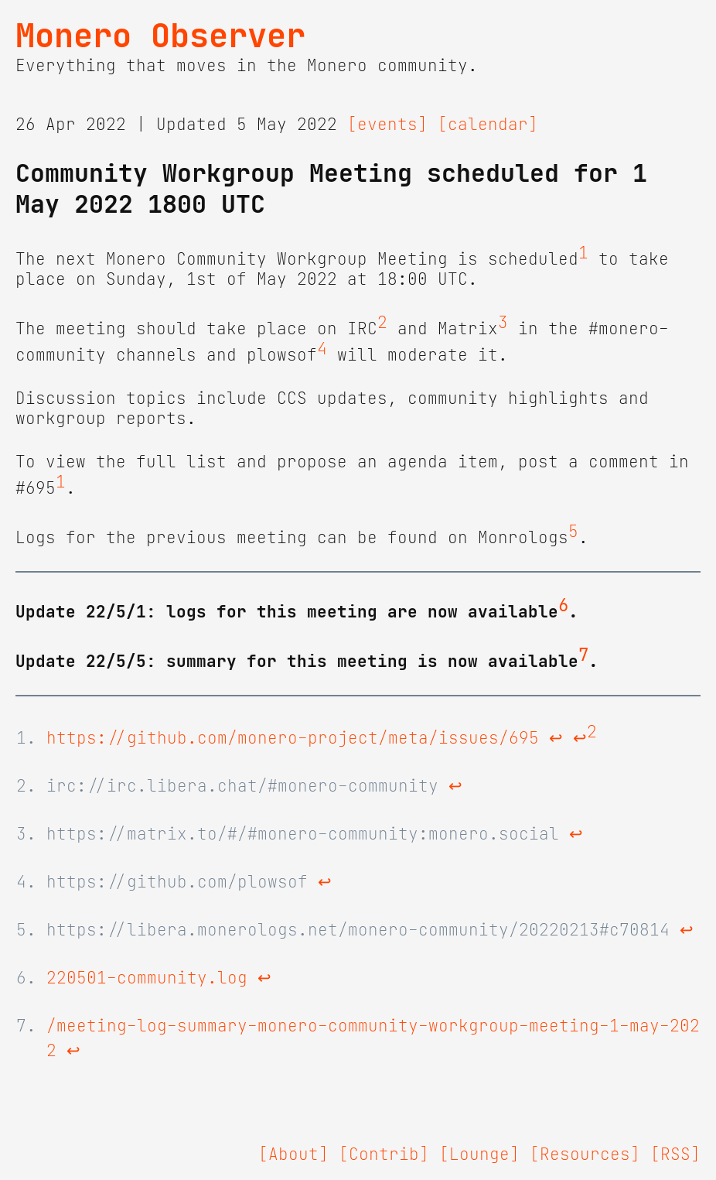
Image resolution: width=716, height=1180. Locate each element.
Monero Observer (160, 35)
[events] (387, 125)
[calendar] (488, 125)
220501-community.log (146, 978)
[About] (293, 1154)
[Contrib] (384, 1154)
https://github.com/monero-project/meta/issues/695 (292, 738)
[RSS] (675, 1154)
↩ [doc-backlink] (556, 738)
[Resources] (585, 1154)
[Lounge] (479, 1154)
